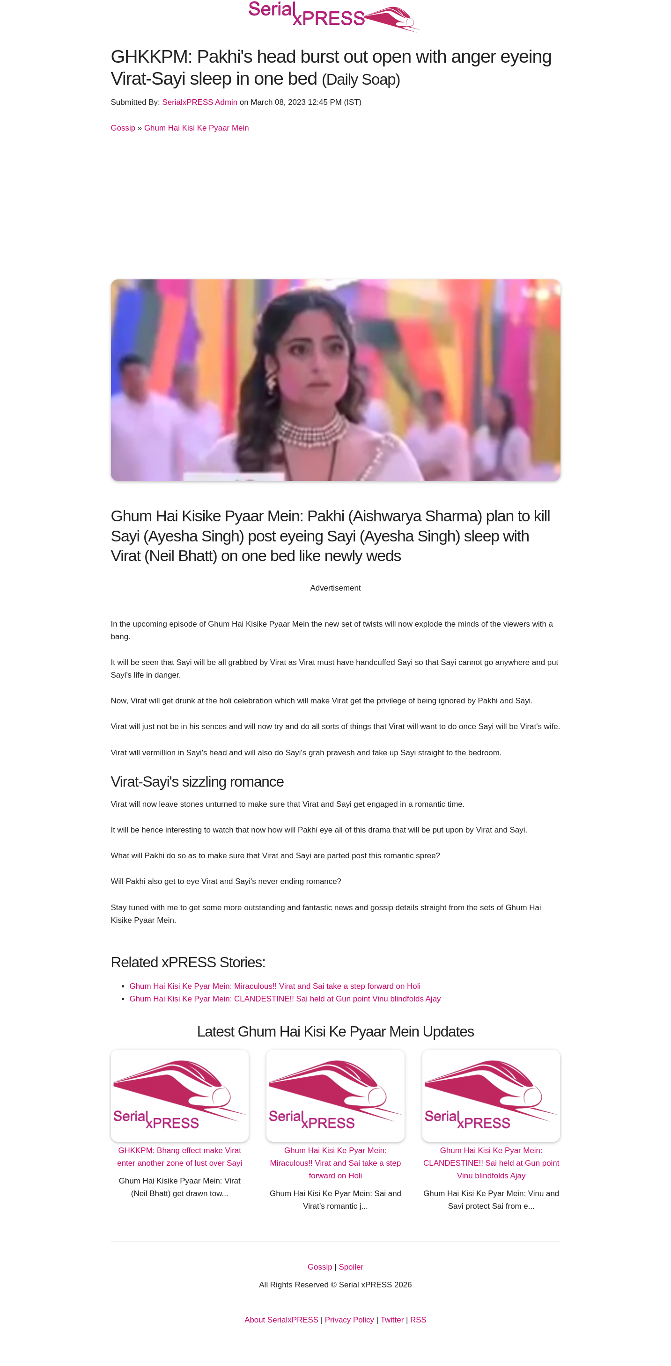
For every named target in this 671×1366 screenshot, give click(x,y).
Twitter (392, 1319)
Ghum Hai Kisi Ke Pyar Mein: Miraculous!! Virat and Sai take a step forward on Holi (275, 986)
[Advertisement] (335, 204)
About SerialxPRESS (281, 1319)
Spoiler (351, 1267)
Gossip (123, 128)
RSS (418, 1319)
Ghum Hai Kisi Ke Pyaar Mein (196, 128)
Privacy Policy (349, 1319)
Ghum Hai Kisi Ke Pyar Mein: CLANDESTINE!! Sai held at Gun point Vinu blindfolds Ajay (285, 998)
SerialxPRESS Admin (199, 102)
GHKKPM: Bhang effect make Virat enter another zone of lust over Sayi (179, 1157)
